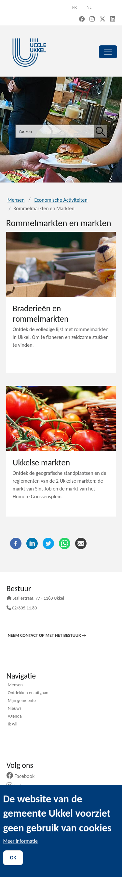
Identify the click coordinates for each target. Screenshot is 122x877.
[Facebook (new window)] (82, 19)
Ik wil (13, 724)
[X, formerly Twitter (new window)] (102, 19)
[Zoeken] (100, 131)
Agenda (15, 716)
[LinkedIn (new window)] (112, 19)
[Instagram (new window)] (92, 19)
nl (89, 7)
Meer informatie (20, 841)
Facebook (23, 776)
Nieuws (14, 709)
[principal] (108, 51)
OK (13, 858)
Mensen (16, 200)
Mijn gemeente (22, 701)
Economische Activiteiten (61, 200)
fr (74, 7)
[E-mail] (81, 543)
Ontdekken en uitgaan (28, 693)
